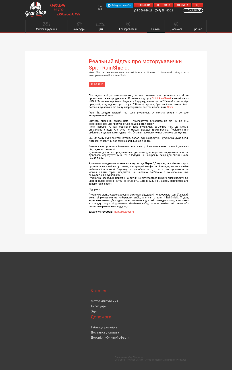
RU (100, 9)
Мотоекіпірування (104, 301)
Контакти (143, 5)
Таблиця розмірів (104, 327)
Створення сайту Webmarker (129, 357)
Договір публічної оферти (110, 337)
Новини (151, 72)
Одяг (94, 311)
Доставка (163, 5)
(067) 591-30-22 (164, 10)
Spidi (170, 107)
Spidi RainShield (161, 98)
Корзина (182, 5)
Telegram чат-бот (120, 5)
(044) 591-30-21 (143, 10)
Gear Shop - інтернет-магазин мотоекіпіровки (115, 72)
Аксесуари (99, 306)
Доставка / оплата (105, 332)
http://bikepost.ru (124, 211)
